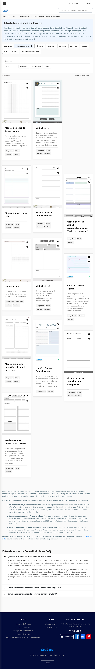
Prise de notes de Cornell (24, 46)
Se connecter (73, 3)
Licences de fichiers (23, 624)
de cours (14, 51)
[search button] (91, 10)
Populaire (85, 76)
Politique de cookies (23, 634)
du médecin (51, 46)
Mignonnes (39, 46)
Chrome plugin (51, 624)
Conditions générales (23, 627)
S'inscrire (87, 3)
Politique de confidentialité (23, 631)
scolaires (84, 46)
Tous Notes (8, 46)
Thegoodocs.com (9, 16)
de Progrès (73, 46)
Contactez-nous (51, 627)
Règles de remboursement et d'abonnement (23, 637)
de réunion (62, 46)
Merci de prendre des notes (30, 51)
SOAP (6, 51)
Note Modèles (24, 16)
